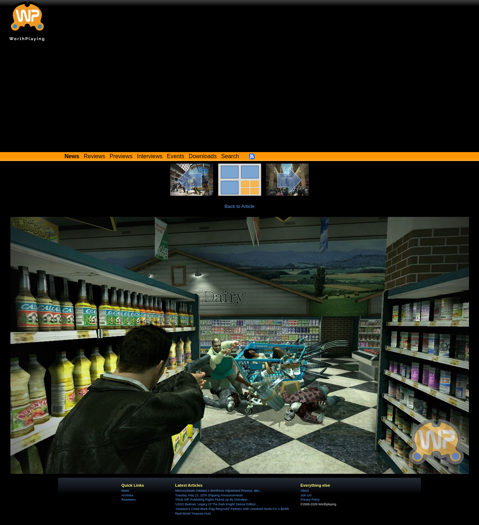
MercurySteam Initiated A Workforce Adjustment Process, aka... (218, 490)
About (304, 490)
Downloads (203, 156)
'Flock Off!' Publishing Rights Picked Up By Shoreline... (212, 499)
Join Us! (306, 495)
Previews (121, 156)
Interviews (149, 156)
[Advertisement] (240, 98)
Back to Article (240, 206)
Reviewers (128, 499)
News (125, 490)
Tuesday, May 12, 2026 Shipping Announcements (209, 495)
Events (175, 156)
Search (230, 156)
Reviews (94, 156)
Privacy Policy (310, 499)
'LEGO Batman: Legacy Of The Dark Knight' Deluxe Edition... (216, 504)
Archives (127, 495)
